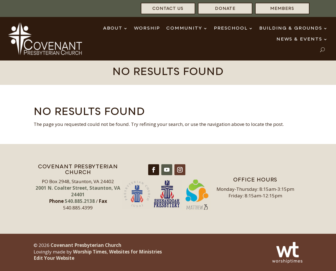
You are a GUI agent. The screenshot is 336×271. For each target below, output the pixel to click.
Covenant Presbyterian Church (86, 245)
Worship (147, 28)
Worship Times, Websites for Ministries (117, 252)
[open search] (322, 49)
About (112, 28)
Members (282, 9)
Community (184, 28)
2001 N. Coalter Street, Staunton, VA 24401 (78, 191)
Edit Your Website (54, 258)
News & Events (299, 39)
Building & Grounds (290, 28)
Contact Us (167, 9)
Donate (225, 9)
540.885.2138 (80, 201)
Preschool (231, 28)
